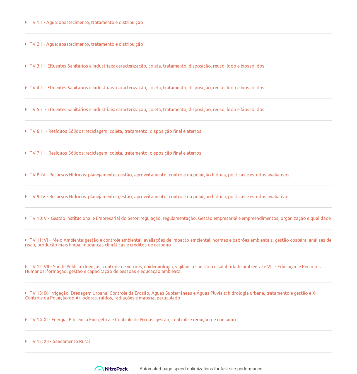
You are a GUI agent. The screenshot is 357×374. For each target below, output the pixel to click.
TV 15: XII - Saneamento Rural (60, 341)
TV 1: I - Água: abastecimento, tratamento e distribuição (86, 22)
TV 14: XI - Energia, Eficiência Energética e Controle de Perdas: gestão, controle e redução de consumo (133, 319)
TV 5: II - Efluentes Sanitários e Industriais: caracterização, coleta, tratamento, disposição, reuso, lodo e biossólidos (147, 109)
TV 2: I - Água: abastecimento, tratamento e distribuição (86, 44)
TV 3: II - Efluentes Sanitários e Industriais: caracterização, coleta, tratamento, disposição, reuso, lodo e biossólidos (147, 65)
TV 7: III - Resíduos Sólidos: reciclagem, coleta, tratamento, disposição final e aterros (115, 152)
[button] (178, 22)
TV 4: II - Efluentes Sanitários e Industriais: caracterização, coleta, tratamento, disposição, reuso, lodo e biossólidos (147, 87)
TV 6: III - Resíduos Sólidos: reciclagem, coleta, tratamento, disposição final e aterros (115, 131)
